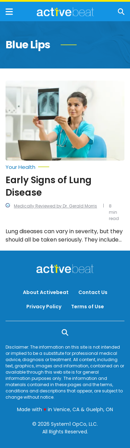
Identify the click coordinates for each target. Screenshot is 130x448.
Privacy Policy (43, 306)
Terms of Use (87, 306)
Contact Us (92, 292)
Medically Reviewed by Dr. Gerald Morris (55, 206)
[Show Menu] (9, 11)
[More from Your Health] (65, 167)
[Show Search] (121, 11)
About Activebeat (46, 292)
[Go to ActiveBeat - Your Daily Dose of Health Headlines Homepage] (65, 11)
